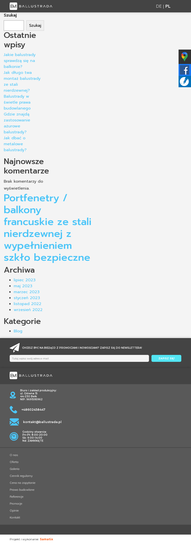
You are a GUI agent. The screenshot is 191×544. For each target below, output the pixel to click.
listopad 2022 (27, 304)
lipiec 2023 (25, 280)
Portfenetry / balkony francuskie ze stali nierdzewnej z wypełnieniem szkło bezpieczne (48, 227)
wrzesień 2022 (28, 310)
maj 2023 (23, 286)
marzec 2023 (27, 292)
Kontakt (15, 517)
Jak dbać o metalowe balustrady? (15, 144)
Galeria (14, 469)
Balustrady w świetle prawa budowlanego (17, 102)
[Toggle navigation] (178, 6)
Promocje (16, 503)
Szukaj (10, 15)
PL (168, 6)
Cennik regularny (21, 476)
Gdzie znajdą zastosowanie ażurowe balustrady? (17, 123)
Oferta (14, 462)
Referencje (16, 496)
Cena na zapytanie (22, 483)
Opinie (14, 510)
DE (159, 6)
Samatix (46, 539)
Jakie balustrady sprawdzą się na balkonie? (20, 61)
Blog (18, 331)
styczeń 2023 (27, 298)
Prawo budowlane (22, 489)
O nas (14, 455)
